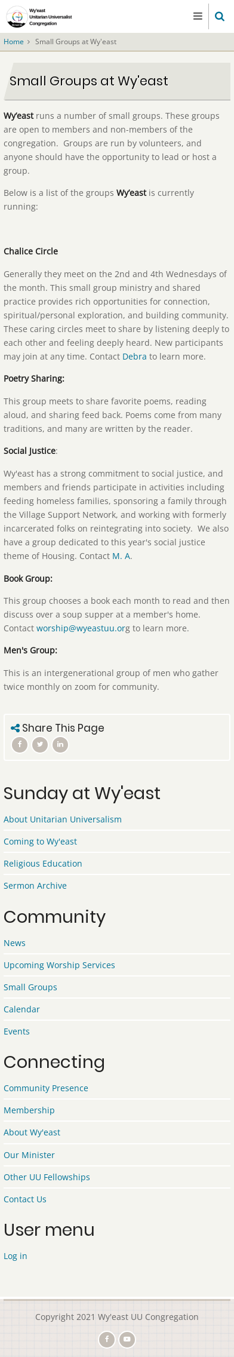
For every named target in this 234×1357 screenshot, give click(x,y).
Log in (15, 1255)
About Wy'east (32, 1132)
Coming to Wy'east (40, 841)
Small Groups (30, 987)
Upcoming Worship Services (59, 965)
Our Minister (29, 1154)
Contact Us (25, 1199)
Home (14, 41)
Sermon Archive (35, 885)
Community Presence (46, 1088)
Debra (134, 356)
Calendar (22, 1009)
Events (17, 1031)
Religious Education (43, 863)
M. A (121, 555)
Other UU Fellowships (47, 1177)
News (15, 942)
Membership (29, 1110)
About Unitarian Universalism (63, 819)
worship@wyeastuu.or (80, 628)
